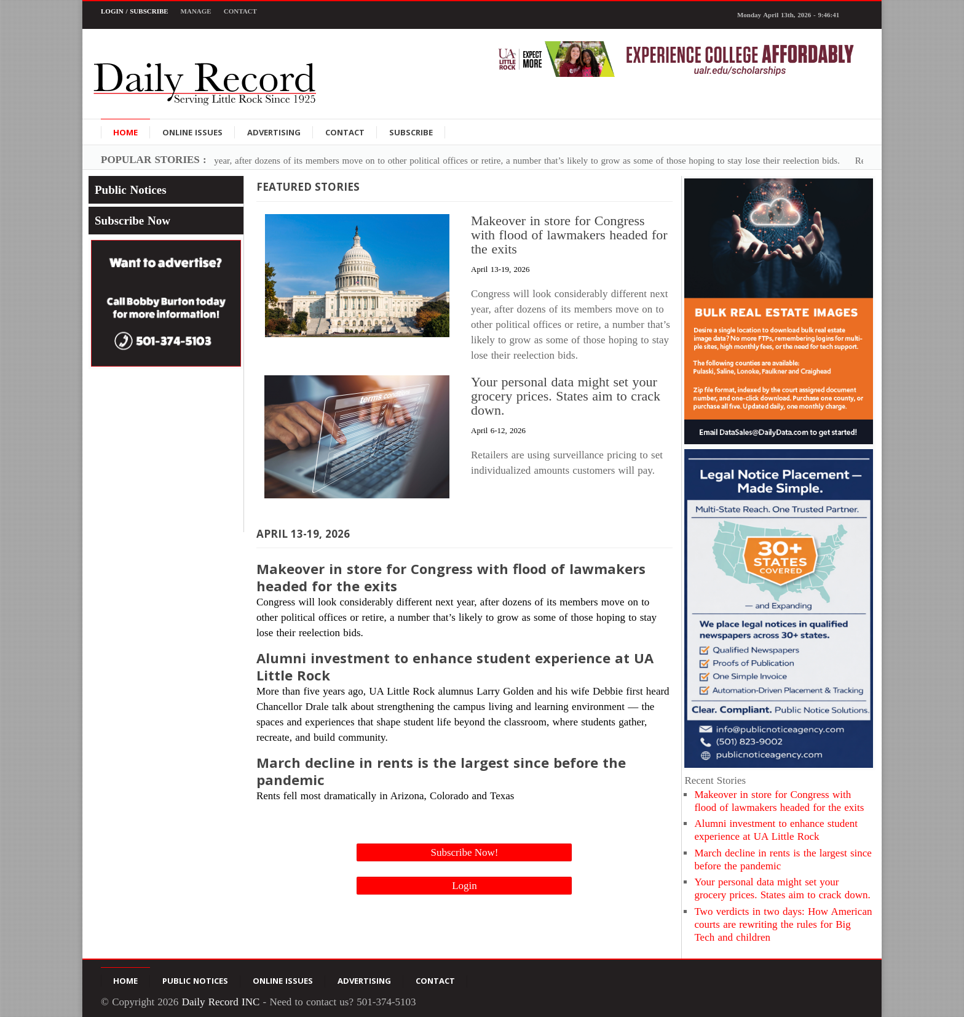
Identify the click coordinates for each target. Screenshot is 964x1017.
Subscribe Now (132, 220)
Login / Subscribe (134, 11)
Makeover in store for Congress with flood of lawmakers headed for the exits (569, 235)
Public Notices (131, 189)
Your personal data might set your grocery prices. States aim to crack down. (565, 396)
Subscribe (411, 132)
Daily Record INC (221, 1002)
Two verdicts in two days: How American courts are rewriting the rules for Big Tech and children (783, 925)
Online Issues (192, 132)
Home (125, 132)
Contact (240, 11)
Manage (196, 11)
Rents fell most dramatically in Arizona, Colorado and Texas (464, 778)
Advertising (274, 132)
